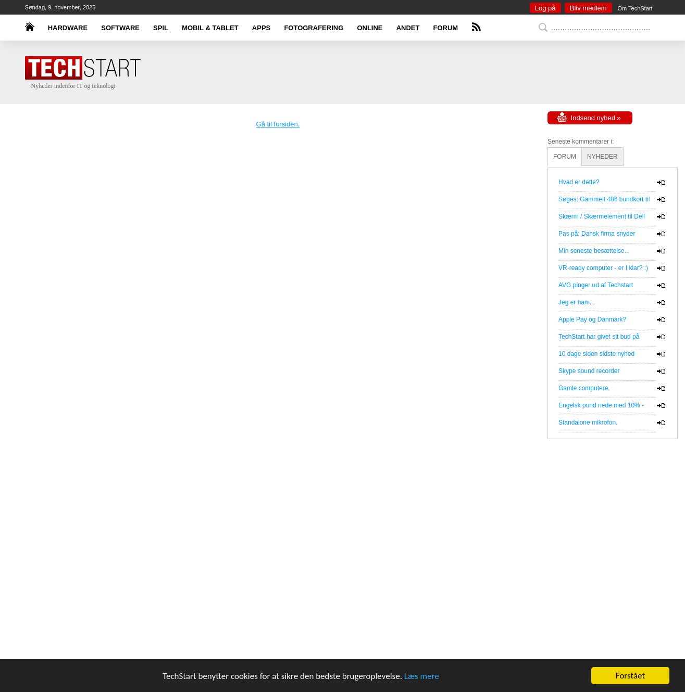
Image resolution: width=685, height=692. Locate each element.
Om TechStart (634, 8)
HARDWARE (68, 28)
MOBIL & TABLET (210, 28)
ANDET (408, 28)
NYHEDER (602, 156)
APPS (261, 28)
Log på (545, 8)
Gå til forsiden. (278, 124)
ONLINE (369, 28)
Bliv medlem (588, 8)
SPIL (160, 28)
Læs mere (421, 676)
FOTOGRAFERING (313, 28)
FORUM (445, 28)
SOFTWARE (120, 28)
